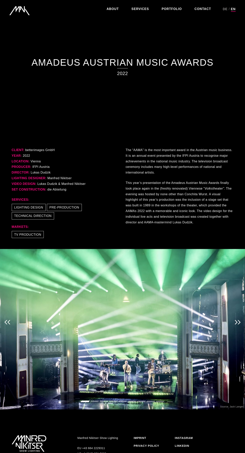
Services (140, 9)
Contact (202, 9)
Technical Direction (33, 216)
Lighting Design (28, 207)
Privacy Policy (146, 445)
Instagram (184, 438)
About (113, 9)
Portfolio (172, 9)
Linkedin (182, 445)
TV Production (27, 234)
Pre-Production (64, 207)
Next (238, 329)
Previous (7, 329)
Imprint (140, 438)
